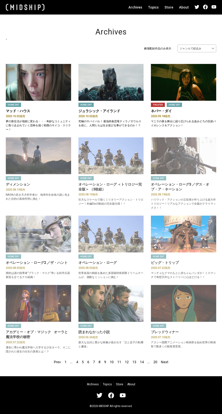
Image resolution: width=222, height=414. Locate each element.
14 (142, 362)
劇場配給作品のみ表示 (157, 48)
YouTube (214, 7)
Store (168, 7)
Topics (153, 7)
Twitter (197, 7)
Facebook (205, 7)
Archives (135, 7)
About (184, 7)
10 (112, 362)
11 (119, 362)
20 (155, 362)
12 (127, 362)
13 (134, 362)
